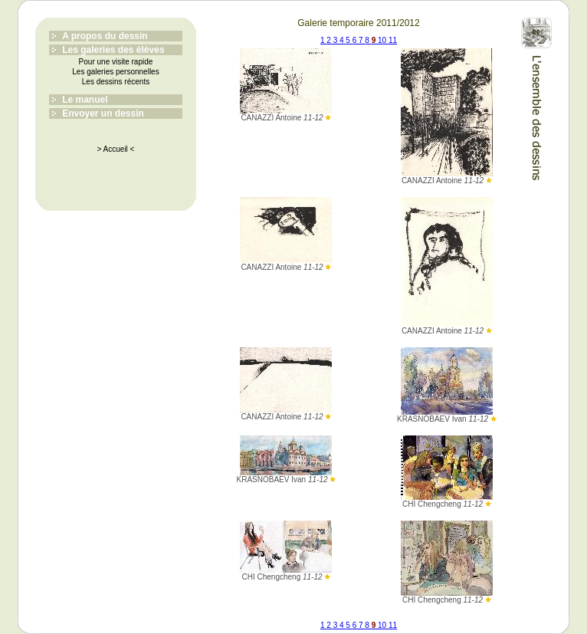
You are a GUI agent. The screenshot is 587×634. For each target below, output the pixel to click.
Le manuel (84, 99)
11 (393, 40)
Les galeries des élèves (113, 49)
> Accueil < (116, 149)
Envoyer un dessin (103, 113)
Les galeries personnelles (115, 71)
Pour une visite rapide (116, 61)
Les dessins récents (115, 81)
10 (383, 40)
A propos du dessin (105, 36)
